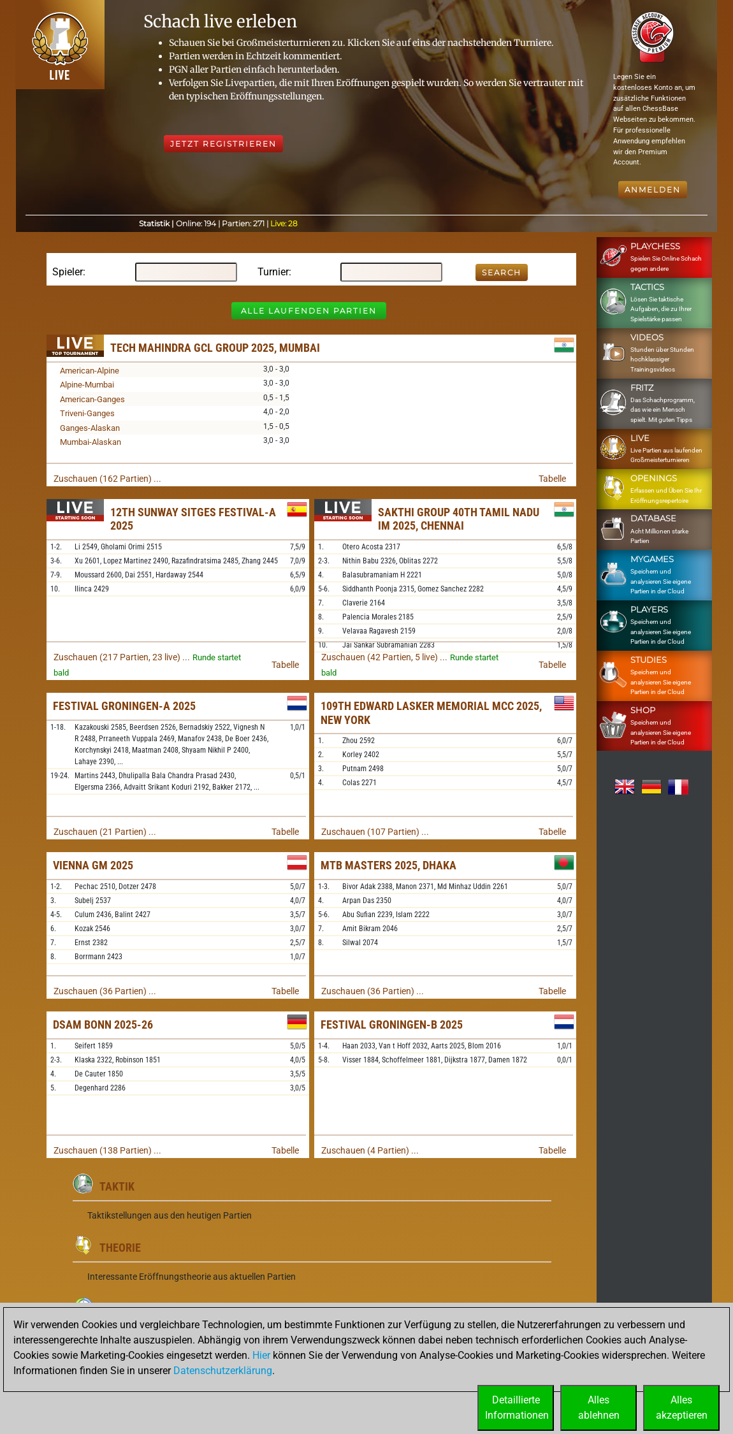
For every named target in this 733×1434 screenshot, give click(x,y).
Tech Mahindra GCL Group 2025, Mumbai (215, 347)
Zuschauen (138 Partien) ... (107, 1150)
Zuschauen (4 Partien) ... (370, 1150)
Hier (261, 1355)
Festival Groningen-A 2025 (124, 706)
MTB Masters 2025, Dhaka (388, 865)
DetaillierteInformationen (517, 1407)
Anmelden (653, 189)
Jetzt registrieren (223, 143)
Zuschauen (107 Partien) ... (375, 832)
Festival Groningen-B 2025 (392, 1024)
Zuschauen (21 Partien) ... (105, 832)
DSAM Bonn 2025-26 (103, 1024)
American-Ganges (92, 399)
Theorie (120, 1247)
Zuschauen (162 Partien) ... (107, 479)
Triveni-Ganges (87, 413)
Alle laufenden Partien (309, 310)
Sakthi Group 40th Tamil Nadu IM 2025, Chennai (458, 519)
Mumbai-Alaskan (90, 442)
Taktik (116, 1186)
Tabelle (552, 479)
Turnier (273, 272)
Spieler (67, 272)
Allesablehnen (599, 1407)
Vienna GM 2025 (93, 865)
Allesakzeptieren (682, 1407)
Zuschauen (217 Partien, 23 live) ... (122, 657)
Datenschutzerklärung (222, 1371)
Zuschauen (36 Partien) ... (105, 991)
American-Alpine (89, 370)
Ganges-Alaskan (90, 428)
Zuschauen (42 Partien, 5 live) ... (384, 657)
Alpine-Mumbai (87, 384)
